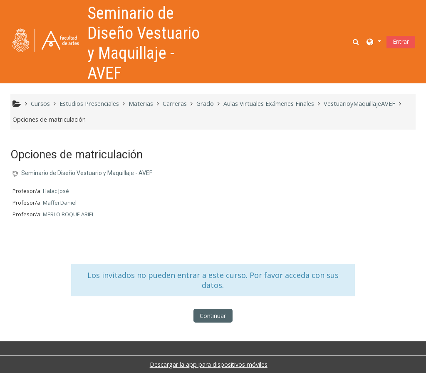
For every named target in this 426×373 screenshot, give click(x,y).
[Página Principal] (45, 41)
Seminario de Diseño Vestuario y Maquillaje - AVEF (86, 173)
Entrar (401, 41)
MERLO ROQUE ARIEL (68, 214)
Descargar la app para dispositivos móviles (208, 364)
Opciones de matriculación (49, 119)
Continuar (213, 316)
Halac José (56, 191)
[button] (356, 41)
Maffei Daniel (60, 202)
